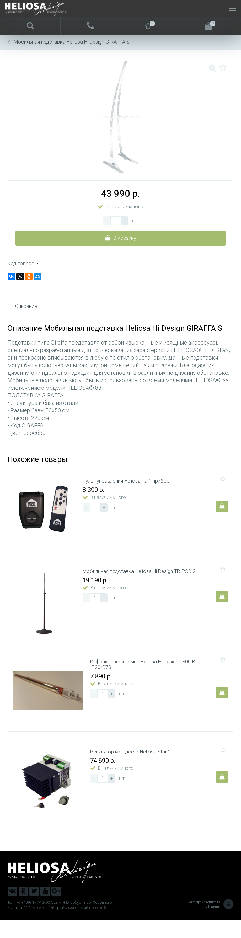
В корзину (120, 238)
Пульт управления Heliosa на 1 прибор (128, 483)
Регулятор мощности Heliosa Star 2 (133, 768)
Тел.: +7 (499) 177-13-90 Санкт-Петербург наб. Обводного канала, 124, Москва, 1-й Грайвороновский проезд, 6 (60, 923)
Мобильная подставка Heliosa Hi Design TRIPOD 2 (141, 578)
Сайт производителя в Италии (210, 922)
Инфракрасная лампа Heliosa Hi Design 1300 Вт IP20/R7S (146, 676)
